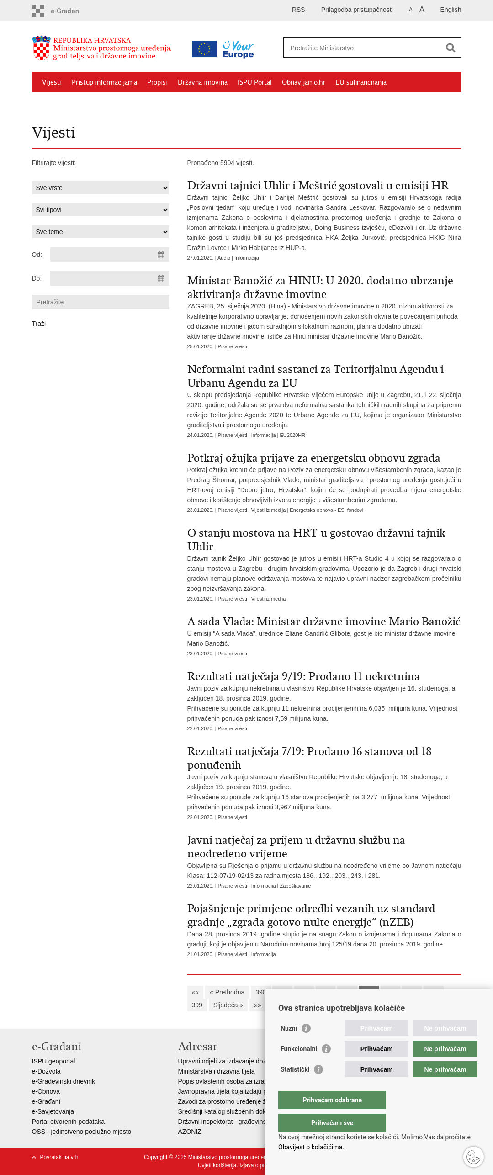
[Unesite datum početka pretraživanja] (109, 254)
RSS (298, 9)
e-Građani (46, 1101)
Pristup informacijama (104, 82)
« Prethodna (227, 992)
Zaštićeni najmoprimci (75, 103)
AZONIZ (189, 1131)
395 (368, 992)
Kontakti (131, 103)
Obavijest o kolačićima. (311, 1147)
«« (195, 992)
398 (433, 992)
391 (282, 992)
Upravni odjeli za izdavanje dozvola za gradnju (244, 1061)
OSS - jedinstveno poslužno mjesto (82, 1131)
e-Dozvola (46, 1071)
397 (412, 992)
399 (197, 1005)
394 (347, 992)
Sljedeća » (228, 1005)
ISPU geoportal (53, 1061)
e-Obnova (46, 1091)
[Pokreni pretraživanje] (451, 47)
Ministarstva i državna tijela (216, 1071)
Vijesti (52, 82)
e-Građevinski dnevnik (63, 1081)
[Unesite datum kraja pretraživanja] (109, 278)
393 (325, 992)
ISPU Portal (255, 82)
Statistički (295, 1087)
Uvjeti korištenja (217, 1165)
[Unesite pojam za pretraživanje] (362, 47)
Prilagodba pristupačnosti (357, 9)
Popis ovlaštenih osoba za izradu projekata (239, 1081)
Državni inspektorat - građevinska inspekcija (240, 1121)
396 (390, 992)
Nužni (289, 1046)
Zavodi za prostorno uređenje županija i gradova (246, 1101)
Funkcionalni (299, 1067)
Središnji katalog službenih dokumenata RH (240, 1111)
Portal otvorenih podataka (68, 1121)
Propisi (157, 82)
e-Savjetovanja (53, 1111)
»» (257, 1005)
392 (304, 992)
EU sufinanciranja (361, 82)
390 (260, 992)
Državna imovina (203, 82)
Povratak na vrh (59, 1157)
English (450, 9)
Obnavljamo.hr (303, 82)
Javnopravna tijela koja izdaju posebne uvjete (242, 1091)
